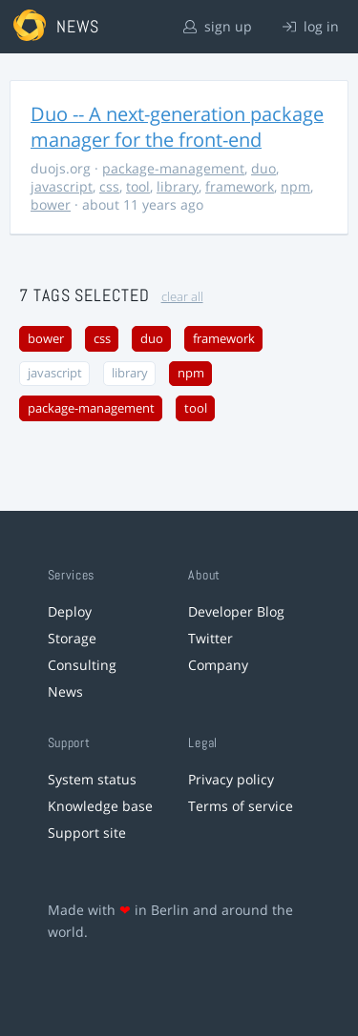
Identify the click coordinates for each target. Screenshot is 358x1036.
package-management (173, 168)
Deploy (70, 611)
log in (311, 26)
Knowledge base (100, 806)
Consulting (82, 665)
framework (239, 186)
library (178, 186)
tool (138, 186)
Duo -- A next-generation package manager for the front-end (177, 126)
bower (51, 204)
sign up (217, 26)
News (65, 691)
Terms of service (240, 806)
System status (92, 779)
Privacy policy (231, 779)
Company (218, 665)
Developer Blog (236, 611)
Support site (87, 832)
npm (295, 186)
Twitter (210, 638)
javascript (62, 186)
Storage (72, 638)
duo (263, 168)
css (109, 186)
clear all (182, 297)
